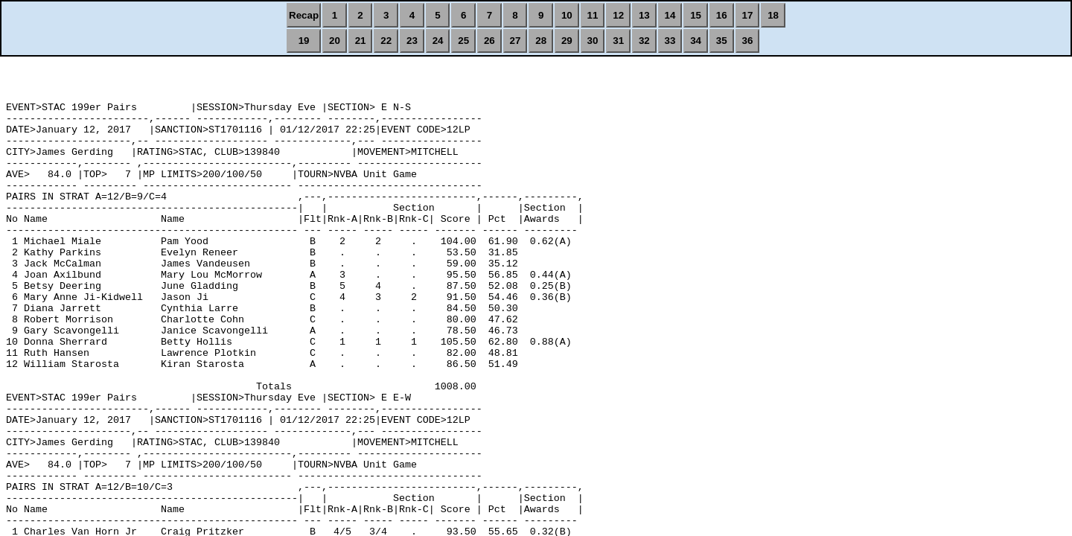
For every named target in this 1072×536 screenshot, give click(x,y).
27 (515, 40)
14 (670, 15)
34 (695, 40)
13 (644, 15)
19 (304, 40)
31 (618, 40)
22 (386, 40)
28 (540, 40)
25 (463, 40)
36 (747, 40)
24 (438, 40)
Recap (304, 15)
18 (773, 15)
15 (695, 15)
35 (721, 40)
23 (412, 40)
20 (334, 40)
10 (566, 15)
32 (644, 40)
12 (618, 15)
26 (489, 40)
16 (721, 15)
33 (670, 40)
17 (747, 15)
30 (593, 40)
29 (566, 40)
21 (360, 40)
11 (593, 15)
